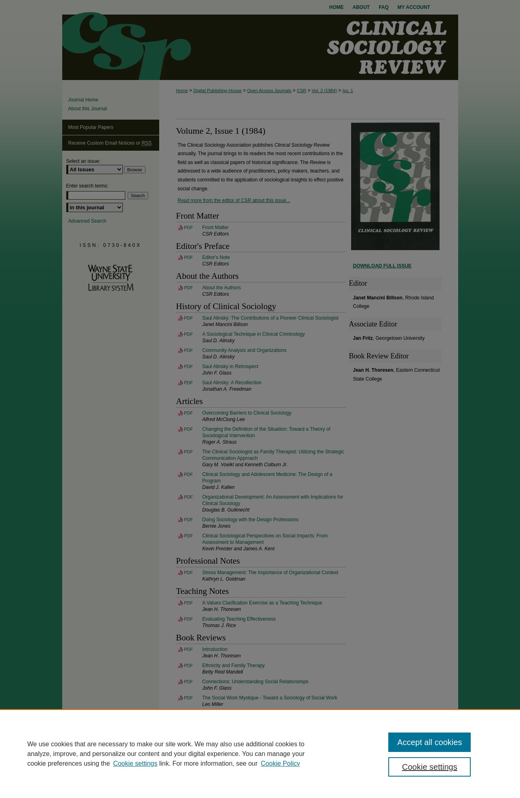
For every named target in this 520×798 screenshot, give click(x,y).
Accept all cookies (429, 742)
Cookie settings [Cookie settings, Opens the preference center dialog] (429, 766)
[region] (260, 753)
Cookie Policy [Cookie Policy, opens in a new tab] (280, 763)
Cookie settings (135, 763)
